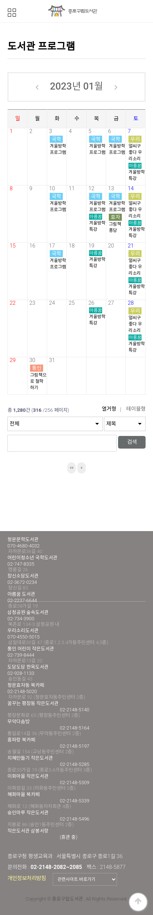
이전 (81, 467)
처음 (71, 467)
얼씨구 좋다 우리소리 (135, 152)
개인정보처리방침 (26, 878)
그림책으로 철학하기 (38, 381)
